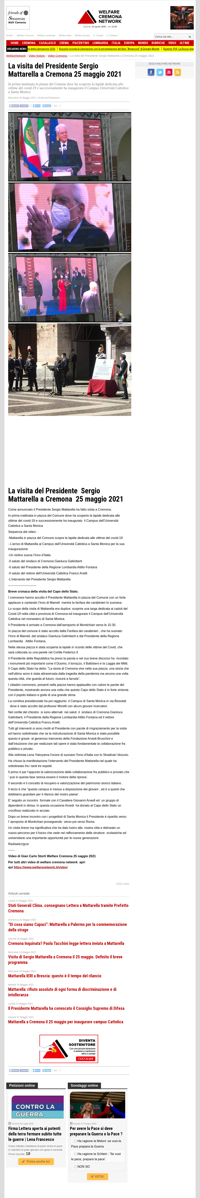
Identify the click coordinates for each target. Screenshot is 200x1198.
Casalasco (47, 43)
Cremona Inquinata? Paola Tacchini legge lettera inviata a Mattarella (66, 943)
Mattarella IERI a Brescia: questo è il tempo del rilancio (54, 975)
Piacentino (80, 43)
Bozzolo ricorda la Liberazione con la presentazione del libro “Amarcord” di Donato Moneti (112, 48)
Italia (116, 43)
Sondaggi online (84, 1085)
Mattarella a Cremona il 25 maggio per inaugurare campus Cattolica (65, 1021)
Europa (129, 43)
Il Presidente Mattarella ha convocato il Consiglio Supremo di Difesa (66, 1008)
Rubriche (158, 43)
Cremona (29, 43)
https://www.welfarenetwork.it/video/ (41, 867)
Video (172, 43)
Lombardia (100, 43)
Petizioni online (22, 1085)
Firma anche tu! (36, 1161)
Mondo (143, 43)
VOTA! (97, 1176)
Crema (64, 43)
